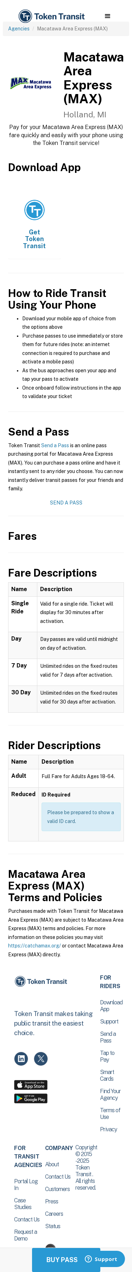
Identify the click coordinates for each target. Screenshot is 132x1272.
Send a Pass (55, 445)
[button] (107, 16)
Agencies (19, 28)
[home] (51, 16)
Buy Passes (66, 1260)
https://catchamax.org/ (34, 946)
